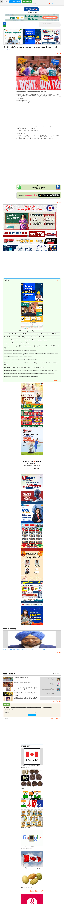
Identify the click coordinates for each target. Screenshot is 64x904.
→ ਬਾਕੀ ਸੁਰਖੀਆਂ (56, 380)
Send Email (26, 53)
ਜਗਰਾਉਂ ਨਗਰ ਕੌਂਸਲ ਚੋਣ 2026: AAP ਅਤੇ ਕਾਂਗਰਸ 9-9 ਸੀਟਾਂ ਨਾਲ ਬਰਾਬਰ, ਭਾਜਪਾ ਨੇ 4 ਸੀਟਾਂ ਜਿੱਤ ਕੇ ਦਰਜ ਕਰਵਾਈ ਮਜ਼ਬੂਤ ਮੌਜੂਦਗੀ (28, 373)
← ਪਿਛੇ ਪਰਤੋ (58, 53)
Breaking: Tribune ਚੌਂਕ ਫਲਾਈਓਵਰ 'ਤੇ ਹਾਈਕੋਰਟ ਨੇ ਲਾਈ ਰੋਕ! (16, 343)
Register (59, 3)
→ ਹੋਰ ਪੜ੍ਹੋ (58, 652)
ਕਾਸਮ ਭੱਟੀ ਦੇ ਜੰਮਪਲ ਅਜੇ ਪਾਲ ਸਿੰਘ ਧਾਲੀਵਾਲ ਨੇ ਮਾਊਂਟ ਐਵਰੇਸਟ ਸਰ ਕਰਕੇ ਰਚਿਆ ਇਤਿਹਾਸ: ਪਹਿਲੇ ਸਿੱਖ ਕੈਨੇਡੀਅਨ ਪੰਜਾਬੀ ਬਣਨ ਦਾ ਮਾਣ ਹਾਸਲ (31, 354)
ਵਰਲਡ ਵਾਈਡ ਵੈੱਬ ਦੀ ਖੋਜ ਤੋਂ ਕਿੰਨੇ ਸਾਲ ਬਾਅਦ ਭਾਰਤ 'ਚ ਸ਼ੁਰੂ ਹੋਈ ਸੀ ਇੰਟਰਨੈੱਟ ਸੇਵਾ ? (32, 839)
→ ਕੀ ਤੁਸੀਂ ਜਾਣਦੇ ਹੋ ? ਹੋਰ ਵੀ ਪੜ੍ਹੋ (35, 891)
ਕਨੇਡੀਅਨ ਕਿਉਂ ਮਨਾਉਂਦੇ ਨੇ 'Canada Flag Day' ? (32, 860)
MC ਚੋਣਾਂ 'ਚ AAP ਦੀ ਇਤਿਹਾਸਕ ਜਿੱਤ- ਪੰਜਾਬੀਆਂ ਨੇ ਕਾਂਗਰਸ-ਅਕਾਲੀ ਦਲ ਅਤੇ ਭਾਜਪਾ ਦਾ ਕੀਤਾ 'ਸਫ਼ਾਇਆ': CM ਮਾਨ (25, 340)
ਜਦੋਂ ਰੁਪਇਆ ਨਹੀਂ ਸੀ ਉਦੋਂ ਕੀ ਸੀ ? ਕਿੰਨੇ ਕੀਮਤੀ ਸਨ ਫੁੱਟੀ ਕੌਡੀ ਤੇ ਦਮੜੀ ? (32, 779)
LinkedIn (16, 53)
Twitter (10, 53)
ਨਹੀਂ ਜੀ (7, 712)
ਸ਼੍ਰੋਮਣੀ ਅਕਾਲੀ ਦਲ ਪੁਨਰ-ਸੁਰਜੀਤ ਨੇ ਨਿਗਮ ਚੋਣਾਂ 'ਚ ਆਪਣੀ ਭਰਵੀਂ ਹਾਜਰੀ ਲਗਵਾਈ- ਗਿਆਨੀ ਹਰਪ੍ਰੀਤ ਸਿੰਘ (24, 367)
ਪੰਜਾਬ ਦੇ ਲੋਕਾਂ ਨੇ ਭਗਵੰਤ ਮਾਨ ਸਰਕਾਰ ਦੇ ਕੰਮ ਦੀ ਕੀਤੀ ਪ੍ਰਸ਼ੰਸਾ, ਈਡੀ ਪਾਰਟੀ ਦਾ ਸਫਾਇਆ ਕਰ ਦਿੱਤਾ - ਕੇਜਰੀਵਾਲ (24, 337)
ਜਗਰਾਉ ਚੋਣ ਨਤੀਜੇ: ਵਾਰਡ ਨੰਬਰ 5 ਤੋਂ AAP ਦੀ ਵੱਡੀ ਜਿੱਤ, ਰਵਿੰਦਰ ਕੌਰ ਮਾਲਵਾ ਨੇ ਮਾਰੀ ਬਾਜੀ (21, 376)
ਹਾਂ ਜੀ (35, 712)
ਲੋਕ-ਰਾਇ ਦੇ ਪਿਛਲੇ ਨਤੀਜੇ (55, 718)
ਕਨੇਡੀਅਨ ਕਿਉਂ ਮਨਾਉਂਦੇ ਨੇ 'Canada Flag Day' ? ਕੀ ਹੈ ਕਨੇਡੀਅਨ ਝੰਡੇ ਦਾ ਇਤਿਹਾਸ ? (32, 758)
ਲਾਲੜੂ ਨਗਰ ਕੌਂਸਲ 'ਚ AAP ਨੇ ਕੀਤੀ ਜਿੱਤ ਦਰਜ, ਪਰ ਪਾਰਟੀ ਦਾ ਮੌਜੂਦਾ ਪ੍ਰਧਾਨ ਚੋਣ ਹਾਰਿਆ (21, 351)
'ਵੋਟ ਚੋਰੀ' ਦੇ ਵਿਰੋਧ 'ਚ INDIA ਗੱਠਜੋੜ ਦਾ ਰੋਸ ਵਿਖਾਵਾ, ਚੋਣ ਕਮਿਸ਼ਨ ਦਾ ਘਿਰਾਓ (30, 47)
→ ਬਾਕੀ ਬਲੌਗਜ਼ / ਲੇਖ (56, 701)
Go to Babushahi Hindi (27, 1)
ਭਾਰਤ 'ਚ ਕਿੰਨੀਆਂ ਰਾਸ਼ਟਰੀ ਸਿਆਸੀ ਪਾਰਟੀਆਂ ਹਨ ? (32, 800)
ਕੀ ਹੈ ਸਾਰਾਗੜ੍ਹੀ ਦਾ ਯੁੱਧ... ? (32, 819)
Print (31, 53)
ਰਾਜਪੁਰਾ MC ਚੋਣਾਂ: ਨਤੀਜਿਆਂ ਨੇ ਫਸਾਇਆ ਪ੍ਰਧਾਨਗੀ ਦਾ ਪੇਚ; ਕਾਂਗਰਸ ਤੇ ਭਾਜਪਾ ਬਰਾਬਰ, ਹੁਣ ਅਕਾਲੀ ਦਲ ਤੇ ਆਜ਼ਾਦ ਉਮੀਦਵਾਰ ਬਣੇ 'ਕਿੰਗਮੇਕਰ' (30, 334)
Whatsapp (21, 53)
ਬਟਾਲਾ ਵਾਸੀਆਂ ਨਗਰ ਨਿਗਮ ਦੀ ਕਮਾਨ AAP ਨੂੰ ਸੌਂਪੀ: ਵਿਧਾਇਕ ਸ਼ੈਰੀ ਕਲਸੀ (18, 357)
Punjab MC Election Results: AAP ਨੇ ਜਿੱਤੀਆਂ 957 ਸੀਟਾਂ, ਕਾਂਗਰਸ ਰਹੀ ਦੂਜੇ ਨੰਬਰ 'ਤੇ (20, 331)
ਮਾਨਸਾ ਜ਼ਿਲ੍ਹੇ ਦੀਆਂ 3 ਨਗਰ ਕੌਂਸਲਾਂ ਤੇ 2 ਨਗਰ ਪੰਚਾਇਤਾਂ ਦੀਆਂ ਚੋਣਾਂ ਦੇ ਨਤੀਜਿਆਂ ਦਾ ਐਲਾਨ (20, 360)
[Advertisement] (38, 114)
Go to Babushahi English (15, 1)
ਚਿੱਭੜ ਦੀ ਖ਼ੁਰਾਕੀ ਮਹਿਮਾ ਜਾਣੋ (32, 879)
